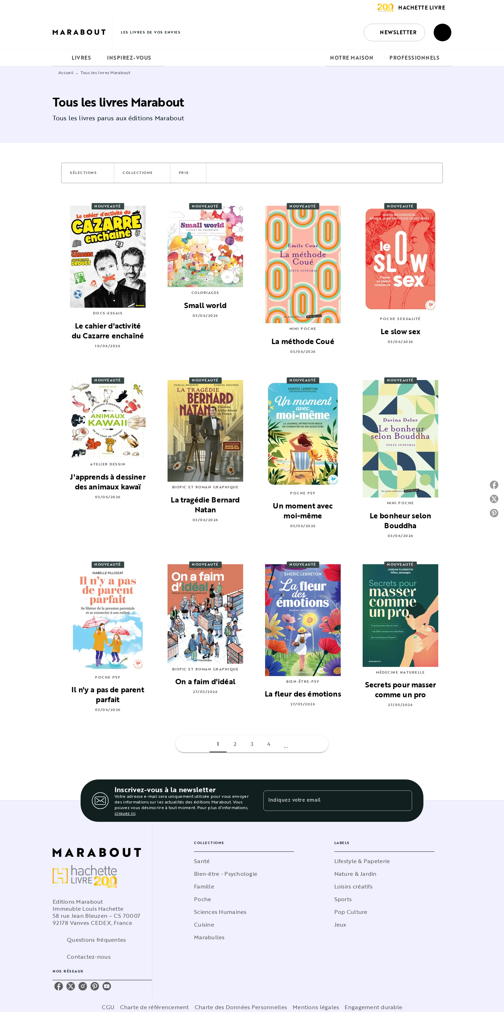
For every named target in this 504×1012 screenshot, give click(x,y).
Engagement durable (373, 1007)
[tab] (60, 57)
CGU (108, 1007)
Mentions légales (316, 1007)
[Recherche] (442, 32)
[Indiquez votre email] (328, 800)
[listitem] (59, 986)
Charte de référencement (154, 1007)
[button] (394, 32)
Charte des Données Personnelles (241, 1007)
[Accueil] (82, 32)
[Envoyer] (403, 800)
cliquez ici (125, 813)
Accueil (66, 72)
